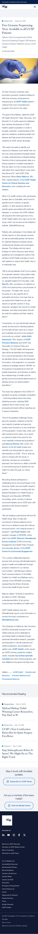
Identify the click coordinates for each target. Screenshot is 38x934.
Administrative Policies (9, 867)
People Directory (7, 898)
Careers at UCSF (7, 879)
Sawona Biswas (12, 444)
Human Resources (8, 889)
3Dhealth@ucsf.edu (10, 620)
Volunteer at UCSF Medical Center (13, 847)
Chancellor (5, 882)
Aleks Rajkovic (22, 176)
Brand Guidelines (7, 870)
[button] (30, 5)
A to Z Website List (8, 861)
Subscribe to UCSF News (21, 781)
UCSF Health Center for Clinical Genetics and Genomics (19, 183)
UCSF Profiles (6, 907)
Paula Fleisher (20, 532)
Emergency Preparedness (10, 886)
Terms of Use (6, 922)
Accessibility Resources (10, 864)
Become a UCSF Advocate (11, 844)
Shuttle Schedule (7, 904)
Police (4, 901)
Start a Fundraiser (8, 850)
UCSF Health (21, 101)
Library (4, 892)
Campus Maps (7, 876)
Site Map (5, 919)
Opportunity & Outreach (10, 895)
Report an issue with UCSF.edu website (14, 926)
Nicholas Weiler (9, 51)
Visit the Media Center (21, 805)
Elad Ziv (5, 284)
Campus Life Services (9, 873)
